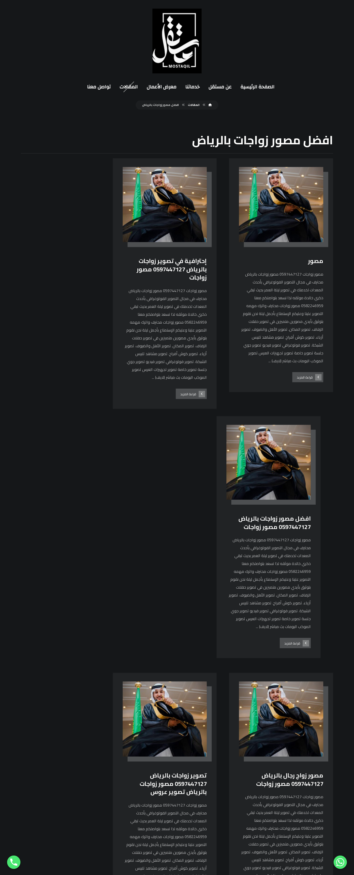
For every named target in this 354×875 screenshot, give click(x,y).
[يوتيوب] (212, 755)
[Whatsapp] (340, 862)
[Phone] (13, 862)
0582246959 (159, 800)
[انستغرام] (224, 755)
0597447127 (159, 792)
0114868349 (159, 808)
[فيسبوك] (236, 755)
